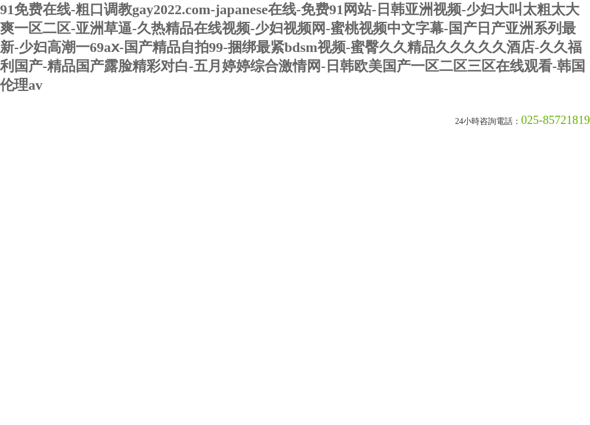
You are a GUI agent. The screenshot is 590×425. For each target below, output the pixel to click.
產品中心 (225, 164)
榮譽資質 (284, 164)
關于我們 (48, 164)
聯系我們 (402, 164)
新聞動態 (107, 164)
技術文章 (166, 164)
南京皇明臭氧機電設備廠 (144, 121)
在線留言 (343, 164)
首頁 (6, 163)
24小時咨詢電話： (488, 121)
